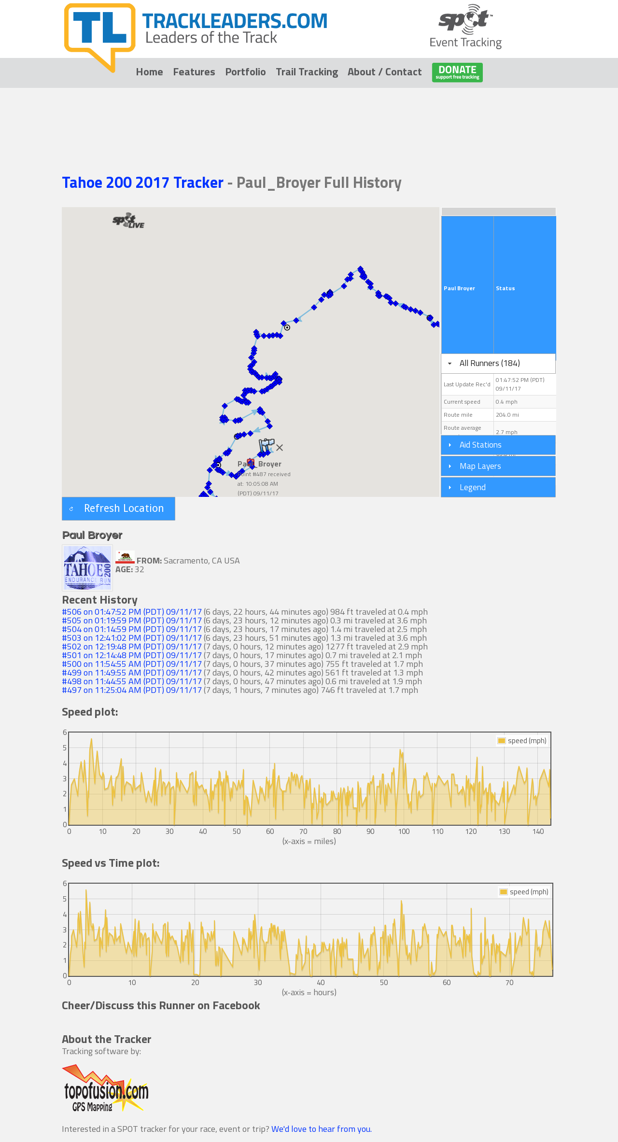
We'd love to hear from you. (321, 1128)
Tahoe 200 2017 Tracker (144, 182)
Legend (473, 486)
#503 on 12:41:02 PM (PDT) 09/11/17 (132, 637)
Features (194, 71)
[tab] (498, 363)
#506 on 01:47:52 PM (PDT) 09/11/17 (132, 611)
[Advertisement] (309, 117)
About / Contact (385, 71)
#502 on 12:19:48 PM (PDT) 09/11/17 (132, 646)
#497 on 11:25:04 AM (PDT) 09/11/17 (132, 689)
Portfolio (245, 71)
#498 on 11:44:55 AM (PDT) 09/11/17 (132, 681)
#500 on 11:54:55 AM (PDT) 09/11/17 (132, 663)
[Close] (279, 447)
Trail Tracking (307, 71)
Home (149, 71)
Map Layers (480, 465)
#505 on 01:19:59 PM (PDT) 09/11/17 (132, 620)
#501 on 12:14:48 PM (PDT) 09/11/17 (132, 655)
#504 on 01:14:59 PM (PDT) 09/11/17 (132, 628)
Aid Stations (481, 444)
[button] (237, 436)
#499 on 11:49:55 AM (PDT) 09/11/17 (132, 672)
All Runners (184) (490, 362)
